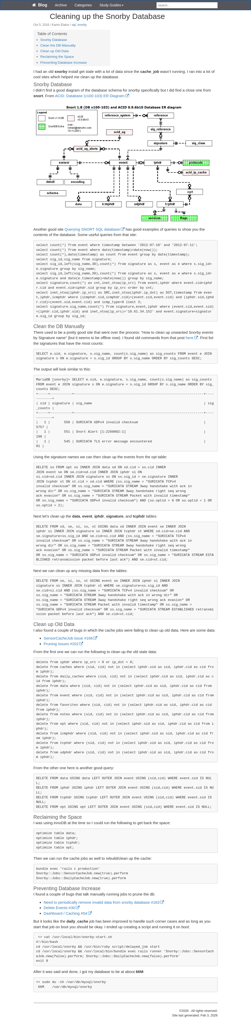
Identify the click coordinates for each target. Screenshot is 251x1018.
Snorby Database (53, 40)
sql (74, 25)
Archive (61, 5)
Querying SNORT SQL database (92, 229)
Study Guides (112, 5)
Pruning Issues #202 (61, 644)
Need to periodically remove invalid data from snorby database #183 (102, 902)
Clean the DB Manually (58, 45)
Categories (83, 5)
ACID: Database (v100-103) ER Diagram (89, 96)
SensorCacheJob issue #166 (68, 638)
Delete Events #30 (59, 907)
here (189, 337)
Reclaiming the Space (57, 57)
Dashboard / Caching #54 (65, 913)
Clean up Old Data (54, 51)
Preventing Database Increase (63, 62)
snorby (82, 25)
